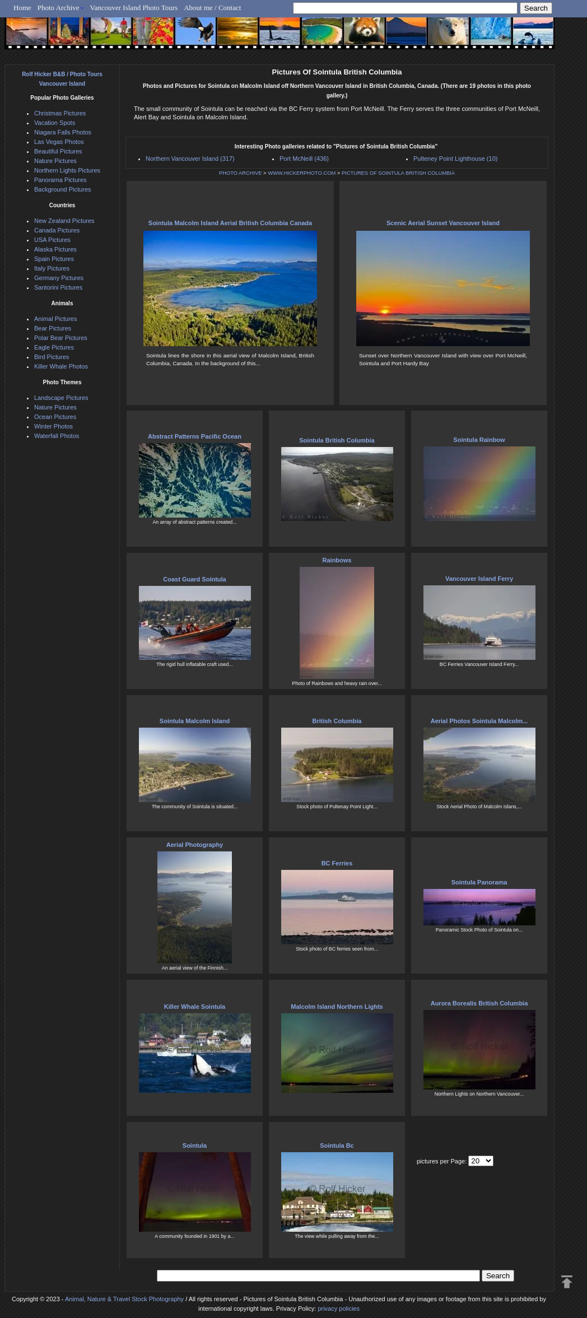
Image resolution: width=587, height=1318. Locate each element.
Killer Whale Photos (61, 366)
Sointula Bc (337, 1145)
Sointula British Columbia (336, 440)
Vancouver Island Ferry (479, 578)
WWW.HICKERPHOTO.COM (302, 173)
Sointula (195, 1145)
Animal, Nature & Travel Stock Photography (124, 1299)
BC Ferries (337, 863)
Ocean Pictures (55, 416)
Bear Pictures (52, 328)
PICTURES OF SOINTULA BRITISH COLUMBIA (398, 173)
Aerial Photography (194, 844)
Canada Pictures (57, 230)
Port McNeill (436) (304, 158)
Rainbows (337, 560)
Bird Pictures (51, 356)
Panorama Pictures (60, 179)
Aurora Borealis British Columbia (479, 1003)
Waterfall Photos (56, 435)
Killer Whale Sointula (194, 1006)
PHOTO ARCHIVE (240, 173)
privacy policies (339, 1308)
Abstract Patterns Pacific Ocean (194, 436)
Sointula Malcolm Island (195, 721)
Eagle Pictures (54, 347)
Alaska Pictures (55, 249)
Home (22, 7)
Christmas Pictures (60, 113)
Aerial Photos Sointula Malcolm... (479, 721)
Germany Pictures (58, 277)
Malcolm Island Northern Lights (337, 1006)
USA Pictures (52, 239)
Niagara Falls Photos (62, 132)
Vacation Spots (54, 122)
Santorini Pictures (58, 287)
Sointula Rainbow (479, 439)
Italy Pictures (51, 268)
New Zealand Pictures (64, 220)
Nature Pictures (55, 160)
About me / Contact (212, 7)
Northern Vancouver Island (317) (190, 158)
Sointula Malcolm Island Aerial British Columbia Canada (230, 223)
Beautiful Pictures (58, 151)
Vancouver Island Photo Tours (134, 7)
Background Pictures (62, 189)
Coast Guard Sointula (194, 579)
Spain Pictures (54, 258)
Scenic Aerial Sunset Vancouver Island (443, 223)
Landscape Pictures (61, 397)
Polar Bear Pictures (60, 337)
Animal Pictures (55, 318)
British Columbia (336, 721)
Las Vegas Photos (59, 141)
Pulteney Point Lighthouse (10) (455, 158)
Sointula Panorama (479, 882)
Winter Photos (53, 426)
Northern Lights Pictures (67, 170)
